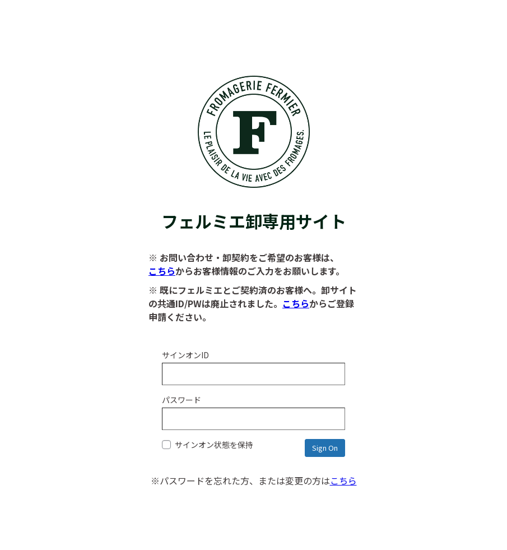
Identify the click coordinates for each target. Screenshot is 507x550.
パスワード (181, 399)
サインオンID (185, 354)
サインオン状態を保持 (207, 444)
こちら (161, 271)
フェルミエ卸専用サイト (253, 209)
